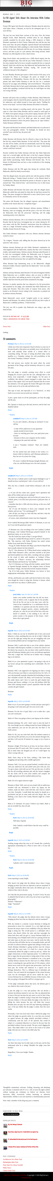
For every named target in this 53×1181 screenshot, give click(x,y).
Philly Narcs (7, 1168)
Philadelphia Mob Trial (10, 1162)
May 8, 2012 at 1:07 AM (29, 418)
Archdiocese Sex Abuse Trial (19, 319)
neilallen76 (17, 418)
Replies (12, 415)
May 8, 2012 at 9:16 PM (20, 1040)
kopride (10, 631)
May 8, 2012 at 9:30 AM (22, 840)
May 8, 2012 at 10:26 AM (20, 875)
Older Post (46, 326)
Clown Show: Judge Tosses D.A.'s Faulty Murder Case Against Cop (23, 1132)
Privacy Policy (26, 1178)
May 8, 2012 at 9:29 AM (22, 701)
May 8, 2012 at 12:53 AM (22, 344)
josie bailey (17, 594)
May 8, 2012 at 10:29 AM (25, 818)
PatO (15, 818)
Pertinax (11, 344)
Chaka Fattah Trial (9, 1170)
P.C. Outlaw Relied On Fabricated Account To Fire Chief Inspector (22, 1139)
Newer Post (7, 326)
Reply (10, 410)
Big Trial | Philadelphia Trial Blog (15, 1175)
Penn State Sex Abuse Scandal (13, 1165)
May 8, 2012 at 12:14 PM (22, 914)
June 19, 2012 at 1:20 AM (29, 594)
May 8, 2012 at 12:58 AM (24, 476)
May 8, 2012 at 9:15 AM (22, 631)
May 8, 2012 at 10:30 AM (25, 860)
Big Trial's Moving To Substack (15, 1124)
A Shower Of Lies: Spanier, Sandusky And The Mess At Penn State (23, 1147)
